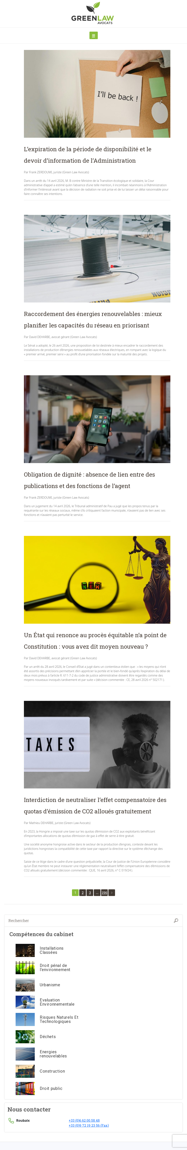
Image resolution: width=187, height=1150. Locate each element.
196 (104, 892)
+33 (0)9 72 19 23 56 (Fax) (89, 1125)
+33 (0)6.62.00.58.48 (84, 1120)
